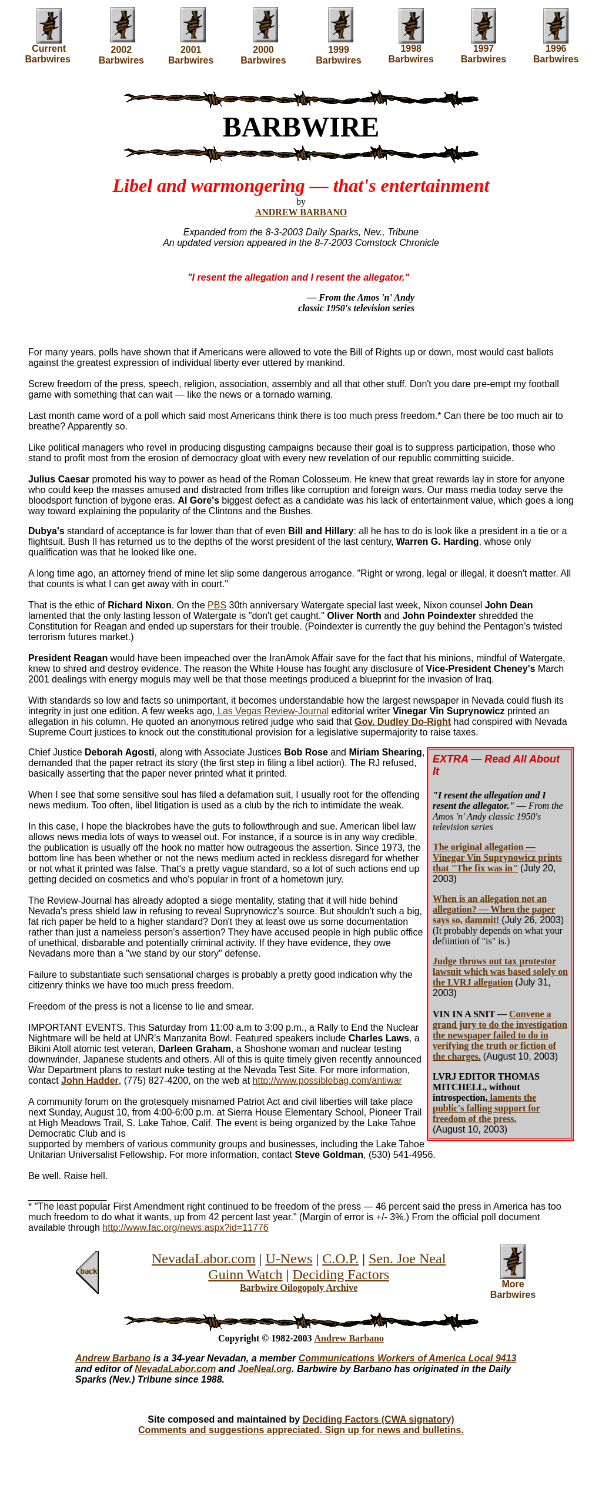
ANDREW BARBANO (301, 212)
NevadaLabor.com (204, 1258)
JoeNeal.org (265, 1369)
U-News (288, 1258)
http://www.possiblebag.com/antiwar (327, 1081)
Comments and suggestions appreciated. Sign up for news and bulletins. (301, 1430)
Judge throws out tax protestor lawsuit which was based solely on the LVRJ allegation (500, 971)
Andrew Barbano (349, 1338)
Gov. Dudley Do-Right (402, 722)
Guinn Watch (245, 1274)
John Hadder (90, 1081)
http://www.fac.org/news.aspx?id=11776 (185, 1228)
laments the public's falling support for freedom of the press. (486, 1108)
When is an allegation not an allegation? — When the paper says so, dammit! (494, 909)
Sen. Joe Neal (407, 1258)
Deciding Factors (340, 1274)
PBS (217, 605)
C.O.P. (340, 1258)
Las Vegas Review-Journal (272, 711)
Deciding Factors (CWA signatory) (378, 1419)
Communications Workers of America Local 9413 (408, 1358)
